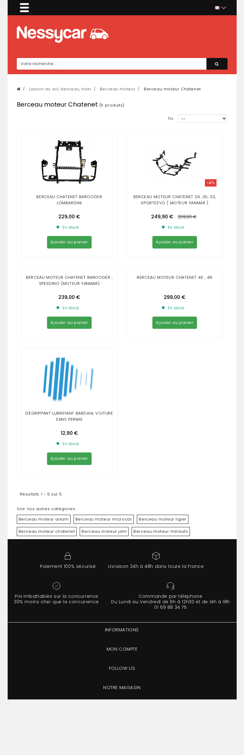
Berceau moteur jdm (104, 531)
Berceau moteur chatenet (47, 531)
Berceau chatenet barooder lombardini (69, 200)
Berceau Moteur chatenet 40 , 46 (175, 277)
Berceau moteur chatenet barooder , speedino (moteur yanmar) (69, 280)
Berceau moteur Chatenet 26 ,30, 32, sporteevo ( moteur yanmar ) (174, 200)
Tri (170, 119)
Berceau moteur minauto (160, 531)
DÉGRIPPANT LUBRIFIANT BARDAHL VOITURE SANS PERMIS (69, 416)
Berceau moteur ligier (163, 519)
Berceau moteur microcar (103, 519)
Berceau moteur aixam (44, 519)
